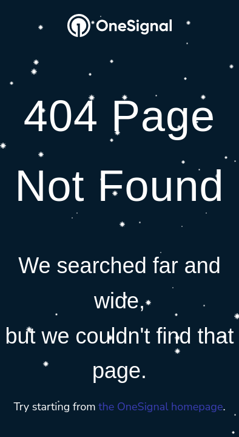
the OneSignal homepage (160, 406)
